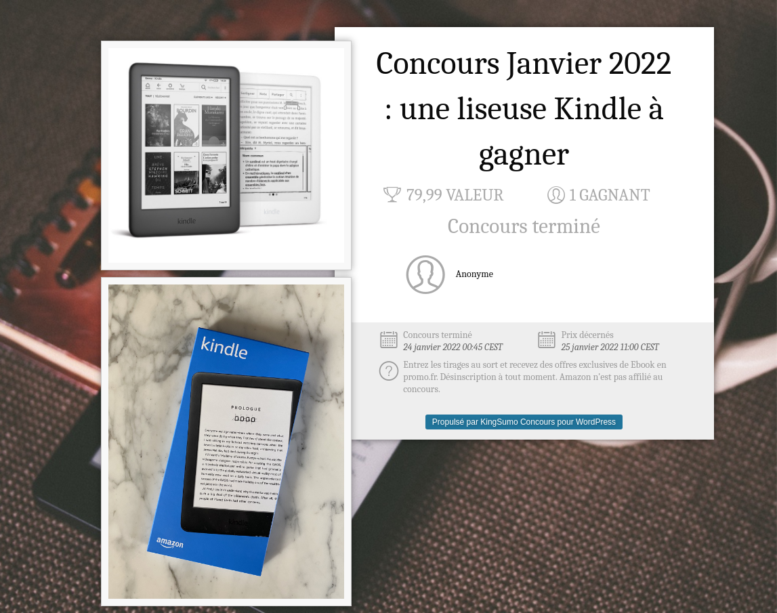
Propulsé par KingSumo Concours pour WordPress (524, 422)
